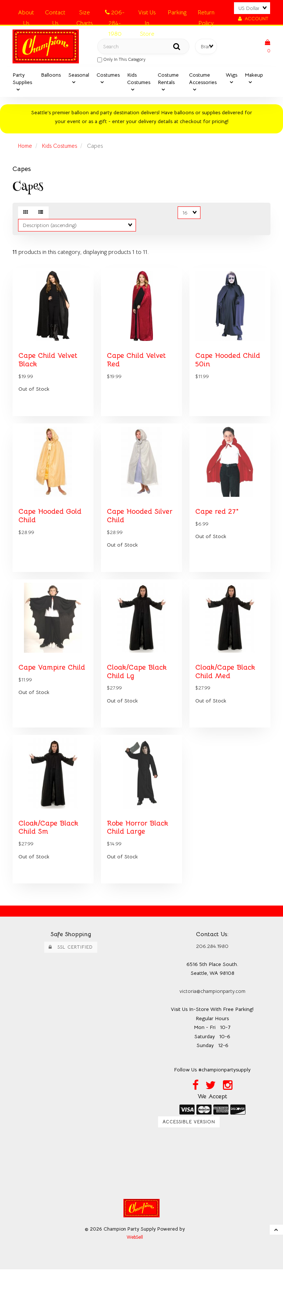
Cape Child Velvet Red (138, 367)
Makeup (254, 77)
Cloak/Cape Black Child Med (227, 689)
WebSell (135, 1262)
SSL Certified (71, 970)
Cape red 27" (218, 524)
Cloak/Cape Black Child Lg (139, 689)
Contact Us (55, 14)
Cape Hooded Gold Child (51, 528)
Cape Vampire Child (43, 689)
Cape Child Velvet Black (49, 367)
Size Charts (84, 14)
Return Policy (206, 14)
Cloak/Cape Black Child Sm (50, 850)
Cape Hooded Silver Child (131, 528)
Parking (177, 12)
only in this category (121, 61)
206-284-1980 (115, 14)
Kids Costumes (138, 81)
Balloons (51, 77)
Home (26, 148)
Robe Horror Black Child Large (140, 850)
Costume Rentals (168, 81)
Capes (22, 171)
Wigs (231, 77)
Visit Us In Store (147, 14)
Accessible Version (189, 1146)
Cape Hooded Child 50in (229, 367)
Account (253, 18)
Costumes (108, 77)
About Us (26, 14)
